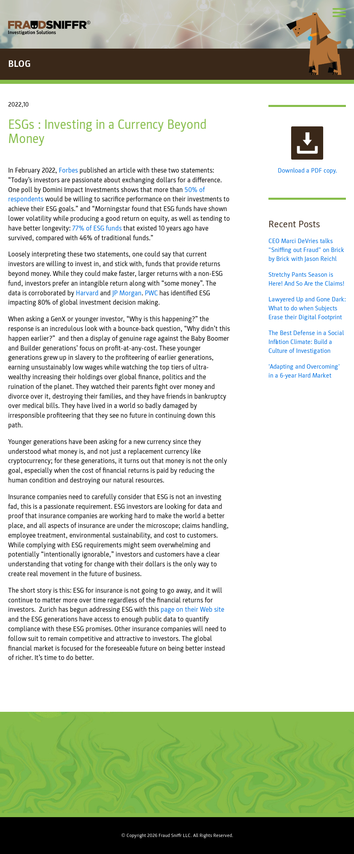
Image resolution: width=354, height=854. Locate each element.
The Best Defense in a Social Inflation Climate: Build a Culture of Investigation (306, 342)
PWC (151, 293)
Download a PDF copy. (307, 150)
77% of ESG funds (97, 228)
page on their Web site (192, 609)
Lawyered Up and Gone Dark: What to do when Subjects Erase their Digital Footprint (307, 308)
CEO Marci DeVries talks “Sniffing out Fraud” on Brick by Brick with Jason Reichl (306, 250)
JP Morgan (127, 293)
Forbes (68, 170)
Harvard (87, 293)
